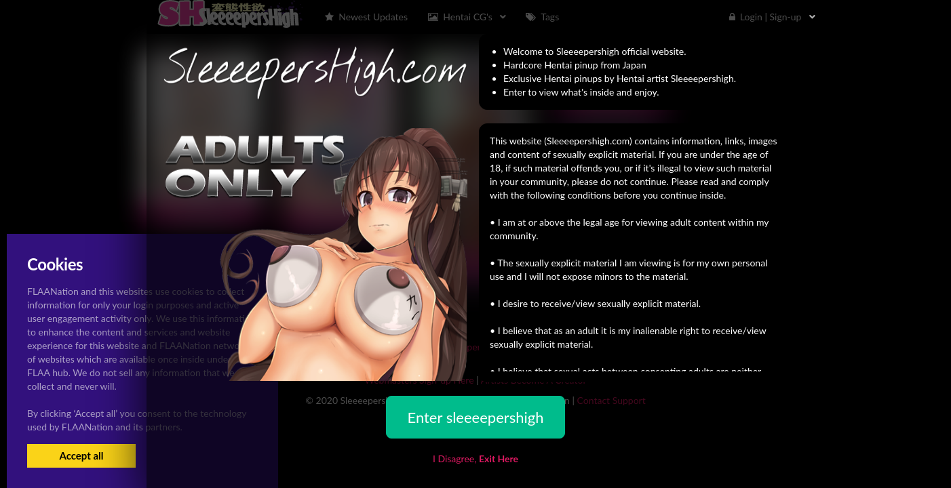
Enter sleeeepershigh (475, 417)
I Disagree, (475, 458)
